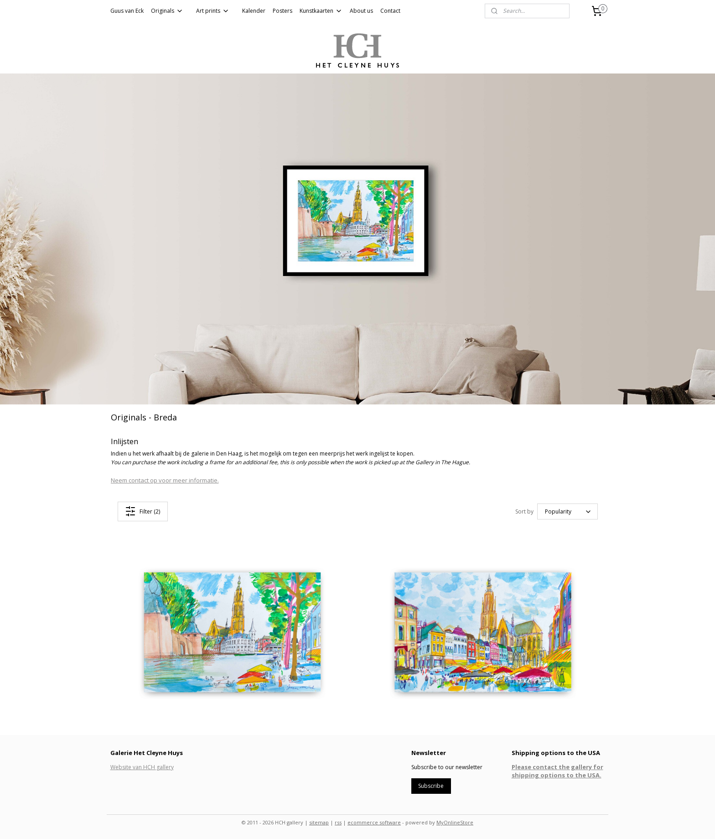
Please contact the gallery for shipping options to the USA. (557, 771)
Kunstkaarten (321, 11)
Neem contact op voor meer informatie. (165, 480)
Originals (167, 11)
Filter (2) (142, 511)
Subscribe (431, 786)
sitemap (319, 822)
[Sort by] (567, 511)
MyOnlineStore (454, 822)
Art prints (212, 11)
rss (338, 822)
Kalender (253, 11)
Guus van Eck (127, 11)
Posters (282, 11)
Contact (390, 11)
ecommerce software (374, 822)
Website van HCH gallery (142, 767)
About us (361, 11)
